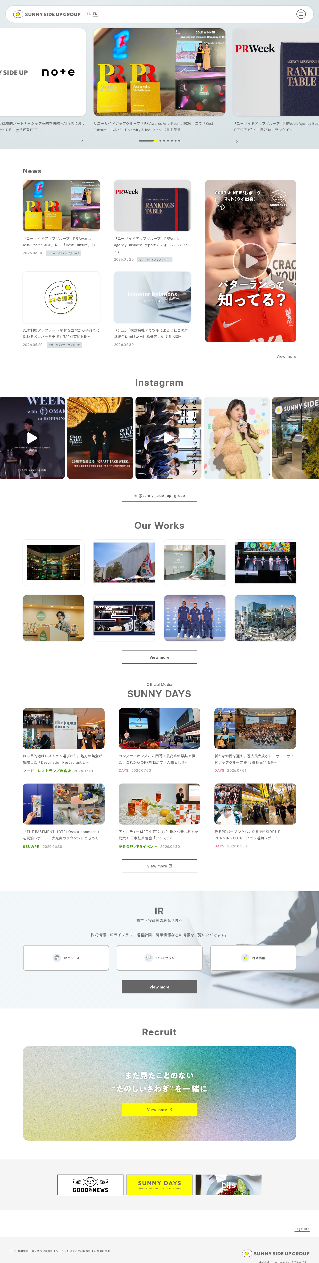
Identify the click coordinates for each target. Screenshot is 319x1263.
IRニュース (71, 955)
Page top (302, 1222)
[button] (237, 141)
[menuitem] (88, 14)
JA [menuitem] (88, 13)
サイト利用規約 (19, 1245)
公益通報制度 (102, 1245)
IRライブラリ (165, 955)
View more (286, 356)
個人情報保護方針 (42, 1245)
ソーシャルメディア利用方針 (73, 1245)
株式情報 (258, 955)
